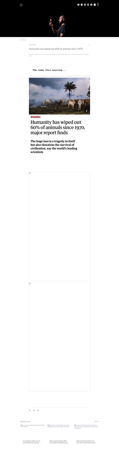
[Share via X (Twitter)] (34, 410)
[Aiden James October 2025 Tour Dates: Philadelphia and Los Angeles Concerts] (59, 431)
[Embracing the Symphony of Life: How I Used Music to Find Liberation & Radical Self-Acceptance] (86, 431)
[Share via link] (38, 410)
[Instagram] (78, 5)
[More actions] (89, 45)
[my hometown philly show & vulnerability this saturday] (33, 431)
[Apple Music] (82, 5)
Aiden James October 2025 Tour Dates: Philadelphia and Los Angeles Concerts (59, 442)
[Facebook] (91, 5)
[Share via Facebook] (29, 410)
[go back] (23, 39)
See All (96, 421)
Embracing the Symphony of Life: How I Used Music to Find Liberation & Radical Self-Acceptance (85, 442)
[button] (21, 5)
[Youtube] (88, 5)
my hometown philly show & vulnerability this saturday (31, 442)
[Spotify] (85, 5)
